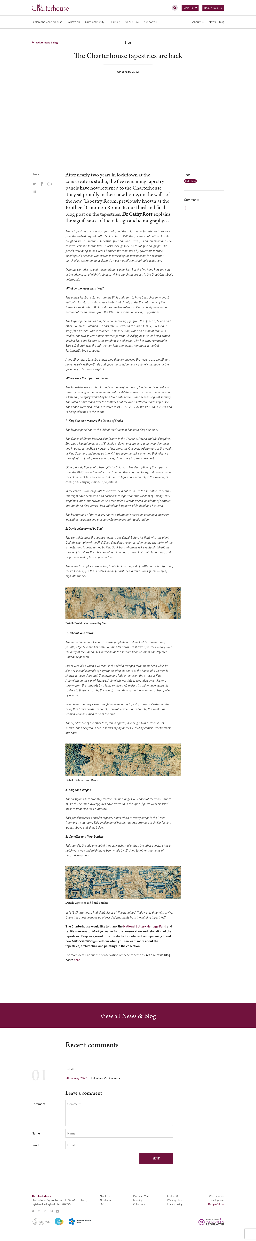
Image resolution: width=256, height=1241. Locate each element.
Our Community (94, 22)
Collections (190, 181)
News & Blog (216, 22)
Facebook (41, 184)
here (77, 960)
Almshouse (105, 1200)
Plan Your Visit (141, 1195)
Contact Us (173, 1195)
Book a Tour (213, 7)
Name (36, 1133)
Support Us (151, 22)
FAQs (102, 1204)
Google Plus (49, 184)
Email (35, 1145)
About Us (198, 22)
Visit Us (190, 7)
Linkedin (34, 191)
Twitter (34, 184)
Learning (115, 22)
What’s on (73, 22)
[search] (175, 9)
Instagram (51, 1211)
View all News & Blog (128, 1016)
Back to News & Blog (45, 42)
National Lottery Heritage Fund (144, 926)
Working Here (174, 1200)
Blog (128, 42)
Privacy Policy (174, 1204)
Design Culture (216, 1204)
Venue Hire (132, 22)
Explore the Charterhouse (47, 22)
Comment (38, 1104)
